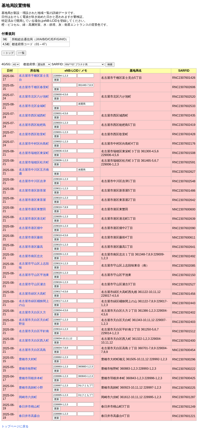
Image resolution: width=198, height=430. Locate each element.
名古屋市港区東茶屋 (32, 199)
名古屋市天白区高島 (32, 349)
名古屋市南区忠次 (31, 256)
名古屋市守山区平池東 (34, 274)
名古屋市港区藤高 (31, 246)
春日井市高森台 (29, 415)
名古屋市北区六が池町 (34, 96)
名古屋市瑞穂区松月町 (34, 162)
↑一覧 (21, 52)
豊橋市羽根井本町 (31, 378)
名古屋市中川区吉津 (32, 181)
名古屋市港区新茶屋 (32, 190)
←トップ (8, 52)
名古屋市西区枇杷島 (32, 124)
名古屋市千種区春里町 (34, 87)
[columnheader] (10, 70)
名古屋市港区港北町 (32, 218)
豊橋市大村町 (28, 359)
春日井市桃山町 (29, 406)
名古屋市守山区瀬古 (32, 284)
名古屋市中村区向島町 (34, 143)
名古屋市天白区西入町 (34, 340)
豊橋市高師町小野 (31, 387)
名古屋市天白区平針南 (34, 331)
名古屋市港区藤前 (31, 237)
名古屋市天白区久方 (32, 312)
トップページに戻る (14, 426)
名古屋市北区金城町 (32, 105)
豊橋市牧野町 (28, 368)
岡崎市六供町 (28, 397)
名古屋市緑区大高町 (32, 293)
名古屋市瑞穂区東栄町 (34, 153)
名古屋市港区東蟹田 (32, 209)
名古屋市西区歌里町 (32, 134)
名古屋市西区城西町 (32, 115)
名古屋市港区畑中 (31, 228)
